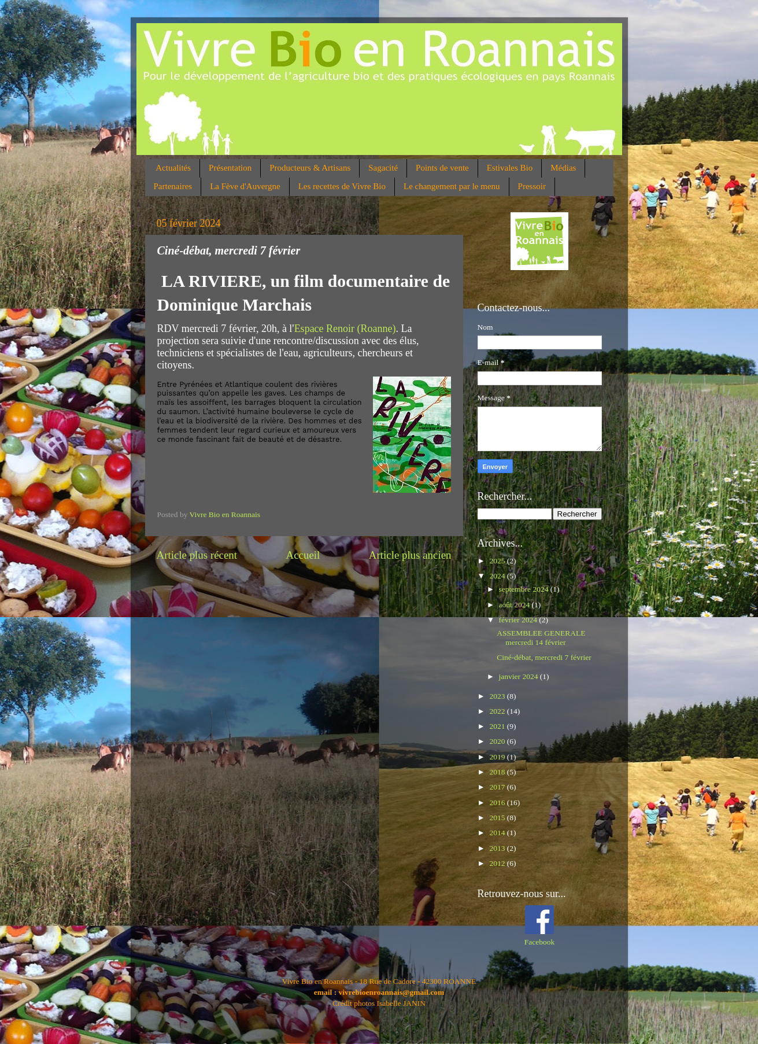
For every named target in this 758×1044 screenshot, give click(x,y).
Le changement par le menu (452, 186)
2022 (497, 711)
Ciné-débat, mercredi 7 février (544, 657)
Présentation (230, 167)
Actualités (173, 167)
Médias (563, 167)
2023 (497, 696)
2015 (497, 817)
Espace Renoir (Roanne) (345, 328)
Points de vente (442, 167)
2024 (497, 575)
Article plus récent (197, 555)
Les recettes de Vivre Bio (342, 186)
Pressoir (532, 186)
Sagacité (383, 167)
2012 (497, 863)
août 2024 (515, 604)
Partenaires (173, 186)
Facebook (539, 942)
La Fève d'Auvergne (245, 186)
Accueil (303, 555)
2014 (497, 832)
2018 (497, 772)
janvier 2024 (519, 676)
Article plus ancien (410, 555)
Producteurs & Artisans (309, 167)
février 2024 (519, 619)
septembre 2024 (524, 589)
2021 (497, 726)
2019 (497, 756)
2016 (497, 802)
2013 (497, 848)
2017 (497, 787)
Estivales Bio (510, 167)
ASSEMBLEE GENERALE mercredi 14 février (541, 638)
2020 (497, 741)
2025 (497, 560)
